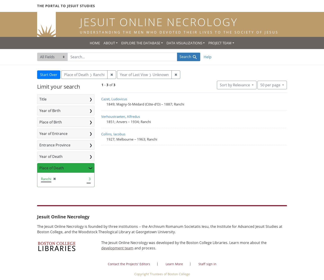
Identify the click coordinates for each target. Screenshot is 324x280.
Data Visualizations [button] (184, 43)
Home (95, 43)
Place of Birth (50, 122)
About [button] (109, 43)
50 (270, 84)
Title (43, 99)
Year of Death (51, 156)
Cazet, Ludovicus (114, 99)
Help (208, 56)
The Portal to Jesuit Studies (66, 6)
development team (117, 248)
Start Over (48, 74)
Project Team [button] (220, 43)
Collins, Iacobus (113, 134)
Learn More (174, 264)
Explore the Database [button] (140, 43)
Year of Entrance (53, 133)
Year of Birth (50, 110)
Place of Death (51, 168)
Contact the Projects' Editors (129, 264)
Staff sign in (207, 264)
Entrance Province (54, 145)
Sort (235, 85)
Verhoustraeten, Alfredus (120, 116)
